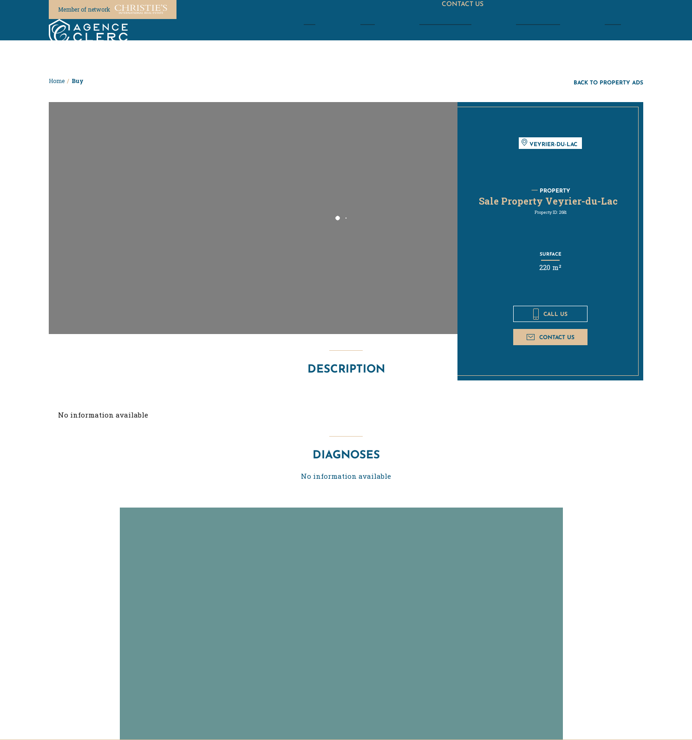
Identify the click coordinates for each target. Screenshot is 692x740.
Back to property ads (608, 82)
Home (57, 80)
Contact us (550, 337)
